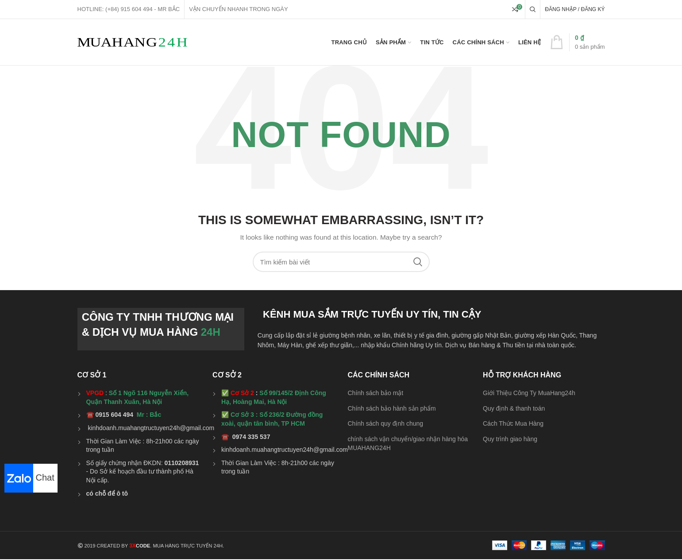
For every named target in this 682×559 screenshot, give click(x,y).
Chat (29, 477)
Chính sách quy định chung (386, 423)
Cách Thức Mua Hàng (513, 423)
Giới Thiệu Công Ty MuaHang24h (529, 392)
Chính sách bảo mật (376, 392)
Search (418, 262)
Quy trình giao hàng (510, 439)
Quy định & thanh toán (514, 408)
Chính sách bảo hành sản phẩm (392, 408)
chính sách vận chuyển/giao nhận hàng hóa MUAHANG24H (408, 443)
